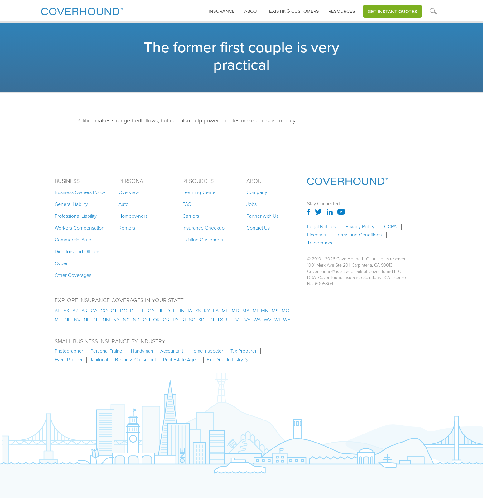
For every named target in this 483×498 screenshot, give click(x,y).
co (104, 310)
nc (126, 319)
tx (220, 319)
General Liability (71, 204)
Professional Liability (76, 216)
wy (287, 319)
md (235, 310)
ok (156, 319)
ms (275, 310)
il (175, 310)
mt (58, 319)
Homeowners (132, 216)
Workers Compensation (79, 227)
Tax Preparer (243, 351)
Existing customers (294, 11)
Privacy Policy (359, 227)
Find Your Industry (225, 360)
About (252, 11)
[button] (221, 11)
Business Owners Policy (80, 192)
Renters (126, 227)
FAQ (186, 204)
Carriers (190, 216)
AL (57, 310)
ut (229, 319)
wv (267, 319)
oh (146, 319)
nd (136, 319)
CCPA (390, 227)
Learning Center (199, 192)
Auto (123, 204)
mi (255, 310)
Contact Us (258, 227)
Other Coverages (73, 275)
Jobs (251, 204)
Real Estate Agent (181, 360)
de (133, 310)
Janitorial (99, 360)
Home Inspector (206, 351)
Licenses (316, 235)
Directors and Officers (77, 251)
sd (201, 319)
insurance (222, 11)
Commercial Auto (73, 239)
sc (192, 319)
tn (211, 319)
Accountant (171, 351)
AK (66, 310)
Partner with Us (262, 216)
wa (257, 319)
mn (264, 310)
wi (277, 319)
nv (77, 319)
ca (94, 310)
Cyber (61, 263)
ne (68, 319)
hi (159, 310)
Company (256, 192)
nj (96, 319)
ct (114, 310)
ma (245, 310)
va (247, 319)
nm (106, 319)
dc (123, 310)
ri (183, 319)
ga (151, 310)
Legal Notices (321, 227)
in (182, 310)
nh (87, 319)
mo (285, 310)
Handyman (142, 351)
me (225, 310)
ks (198, 310)
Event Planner (69, 360)
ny (116, 319)
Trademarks (319, 243)
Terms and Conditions (359, 235)
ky (207, 310)
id (167, 310)
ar (84, 310)
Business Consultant (135, 360)
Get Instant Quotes (392, 11)
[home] (82, 10)
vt (238, 319)
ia (190, 310)
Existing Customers (202, 239)
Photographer (69, 351)
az (75, 310)
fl (142, 310)
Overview (128, 192)
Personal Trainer (107, 351)
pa (175, 319)
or (166, 319)
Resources (341, 11)
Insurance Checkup (203, 227)
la (216, 310)
